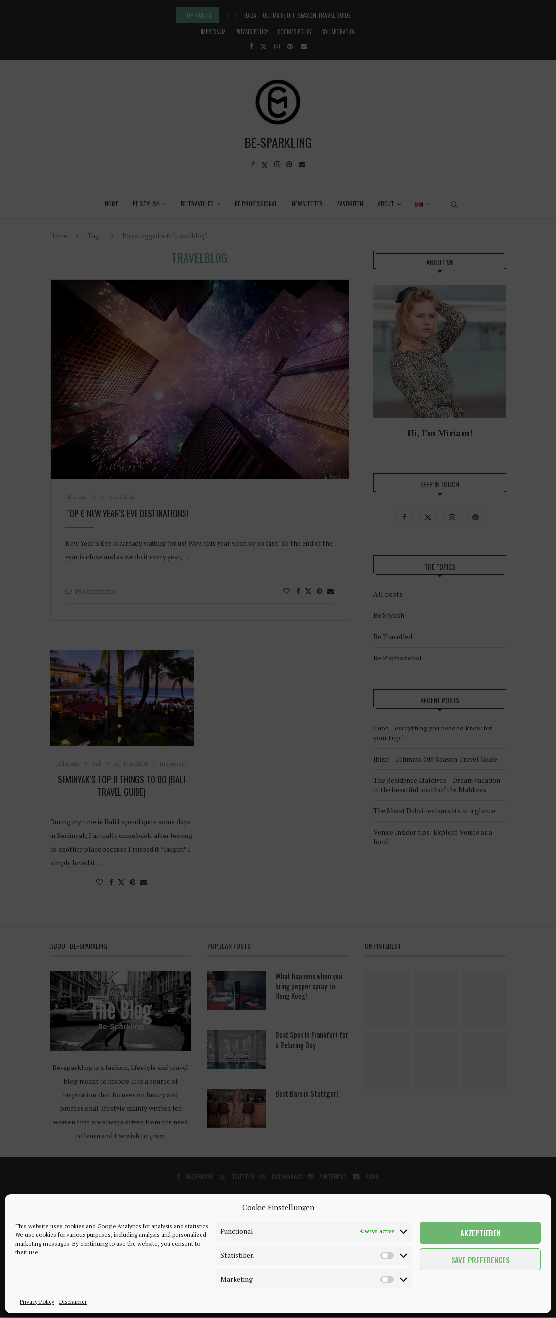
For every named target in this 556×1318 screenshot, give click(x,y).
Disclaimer (73, 1301)
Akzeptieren (480, 1233)
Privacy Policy (37, 1301)
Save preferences (480, 1259)
